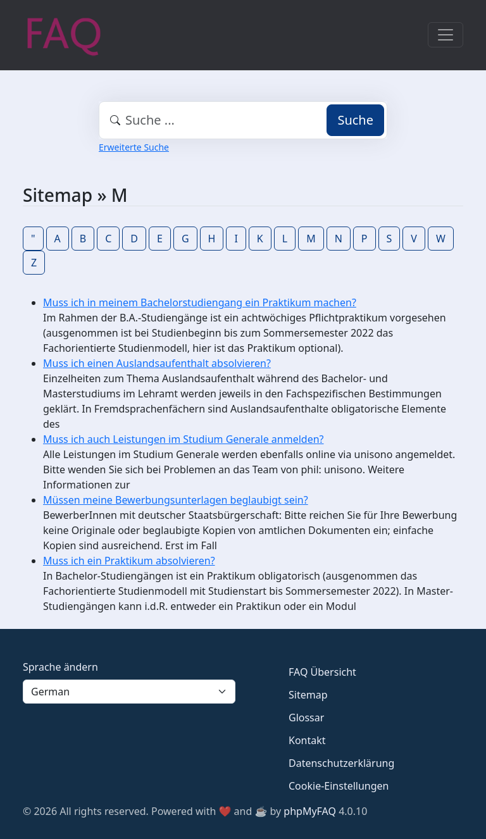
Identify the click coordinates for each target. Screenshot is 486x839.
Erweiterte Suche (134, 147)
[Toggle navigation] (445, 34)
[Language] (129, 692)
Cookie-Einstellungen (339, 786)
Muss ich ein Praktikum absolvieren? (129, 561)
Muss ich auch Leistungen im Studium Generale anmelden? (183, 439)
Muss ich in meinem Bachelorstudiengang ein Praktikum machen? (199, 302)
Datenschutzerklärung (341, 763)
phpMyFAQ (310, 811)
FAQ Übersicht (322, 672)
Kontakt (307, 740)
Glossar (306, 717)
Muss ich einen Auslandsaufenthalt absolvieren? (157, 363)
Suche (355, 119)
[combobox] (243, 120)
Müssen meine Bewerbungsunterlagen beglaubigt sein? (175, 500)
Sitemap (308, 695)
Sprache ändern (60, 667)
